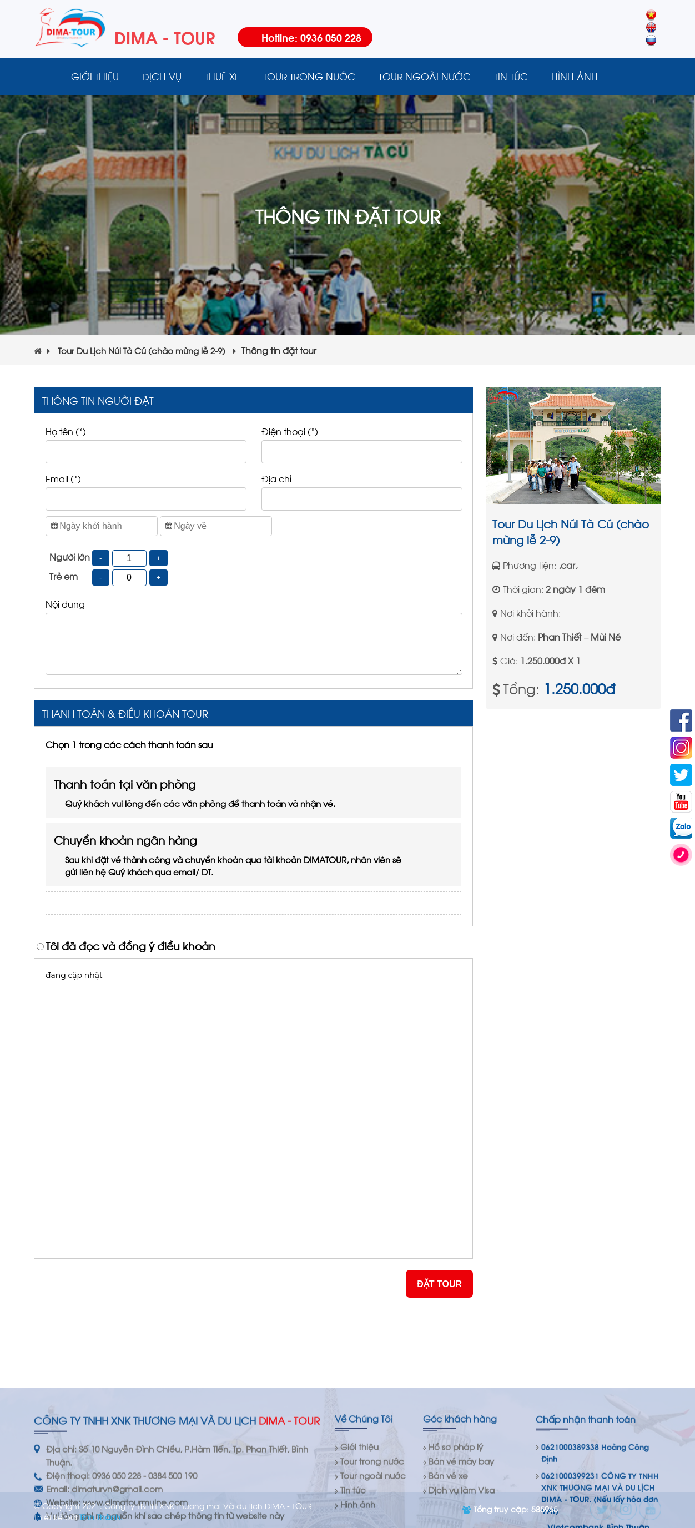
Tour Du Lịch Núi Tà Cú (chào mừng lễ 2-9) (147, 350)
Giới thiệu (95, 76)
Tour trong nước (309, 76)
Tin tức (511, 76)
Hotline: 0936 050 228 (311, 36)
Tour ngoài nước (425, 76)
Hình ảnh (574, 76)
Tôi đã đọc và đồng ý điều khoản (130, 945)
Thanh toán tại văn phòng (231, 792)
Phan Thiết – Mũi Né (579, 636)
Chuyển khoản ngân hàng (231, 854)
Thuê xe (222, 76)
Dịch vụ (162, 76)
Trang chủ (46, 76)
